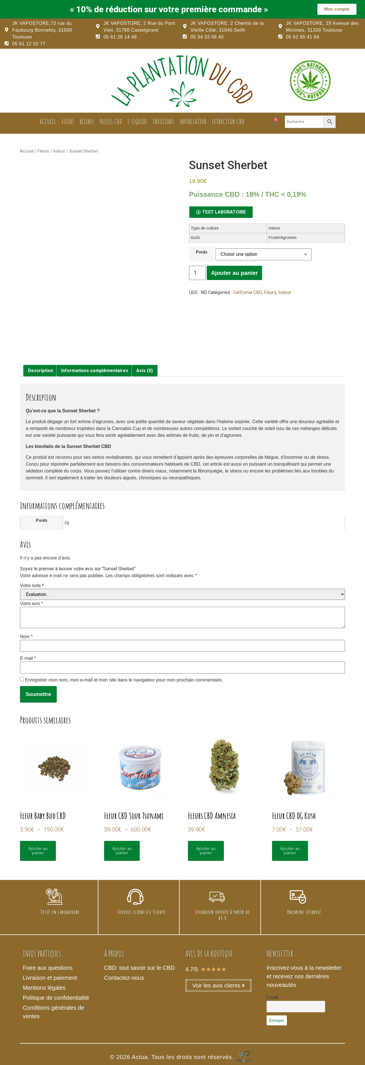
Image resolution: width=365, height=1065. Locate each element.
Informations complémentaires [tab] (94, 370)
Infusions (163, 121)
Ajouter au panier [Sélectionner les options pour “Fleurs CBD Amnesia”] (206, 850)
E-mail (28, 658)
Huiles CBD (111, 121)
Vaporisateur (193, 121)
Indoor (59, 151)
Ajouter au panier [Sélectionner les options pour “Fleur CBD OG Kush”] (290, 850)
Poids (201, 252)
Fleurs (68, 121)
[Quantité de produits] (197, 273)
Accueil (48, 121)
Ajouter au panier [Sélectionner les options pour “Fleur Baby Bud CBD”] (38, 850)
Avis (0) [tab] (144, 370)
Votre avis (31, 603)
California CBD (247, 292)
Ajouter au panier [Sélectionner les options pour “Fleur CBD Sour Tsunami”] (122, 850)
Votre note (32, 585)
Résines (87, 121)
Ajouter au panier (234, 273)
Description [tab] (40, 370)
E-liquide (137, 121)
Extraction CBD (228, 121)
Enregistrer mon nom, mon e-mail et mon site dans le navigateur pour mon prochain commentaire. (124, 680)
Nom (26, 636)
